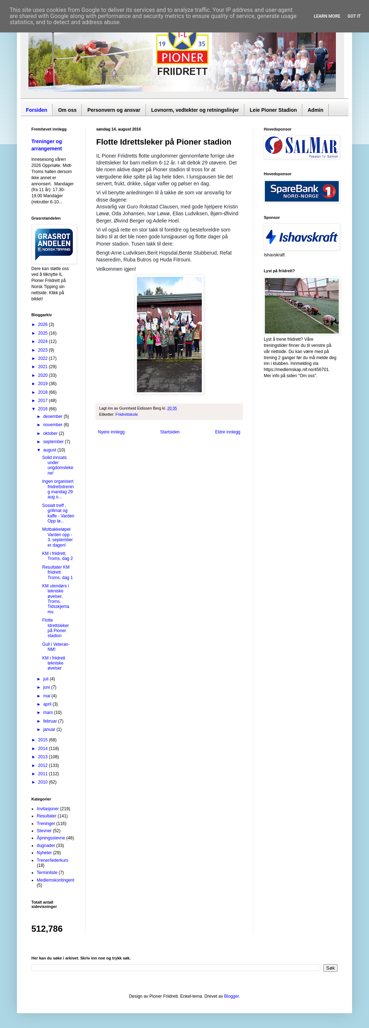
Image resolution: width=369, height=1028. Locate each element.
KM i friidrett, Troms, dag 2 (57, 556)
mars (48, 712)
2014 (43, 748)
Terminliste (47, 872)
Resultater (47, 816)
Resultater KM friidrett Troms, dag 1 (57, 572)
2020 (43, 375)
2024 (43, 341)
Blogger (231, 996)
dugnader (46, 845)
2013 (43, 756)
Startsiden (169, 431)
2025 (43, 333)
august (50, 450)
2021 (43, 366)
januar (50, 729)
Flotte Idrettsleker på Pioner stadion (55, 628)
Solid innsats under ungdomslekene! (57, 465)
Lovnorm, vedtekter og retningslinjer (195, 110)
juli (46, 678)
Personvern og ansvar (113, 110)
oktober (51, 433)
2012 (43, 765)
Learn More (327, 16)
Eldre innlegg (227, 431)
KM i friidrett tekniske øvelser (53, 663)
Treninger (46, 823)
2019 (43, 383)
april (48, 704)
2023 (43, 350)
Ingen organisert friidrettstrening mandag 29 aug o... (58, 489)
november (53, 424)
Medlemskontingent (55, 880)
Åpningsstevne (51, 838)
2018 (43, 392)
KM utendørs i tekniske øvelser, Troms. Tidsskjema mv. (55, 598)
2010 (43, 782)
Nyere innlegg (111, 431)
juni (47, 687)
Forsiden (36, 110)
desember (53, 416)
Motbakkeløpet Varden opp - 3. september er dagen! (57, 537)
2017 (43, 400)
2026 (43, 324)
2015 (43, 739)
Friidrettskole (127, 414)
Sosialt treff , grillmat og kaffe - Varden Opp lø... (58, 513)
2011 (43, 773)
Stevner (44, 830)
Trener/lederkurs (52, 860)
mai (47, 695)
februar (50, 721)
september (54, 441)
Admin (316, 110)
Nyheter (44, 852)
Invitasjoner (48, 808)
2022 (43, 358)
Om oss (67, 110)
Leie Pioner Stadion (273, 110)
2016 (43, 408)
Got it (354, 16)
